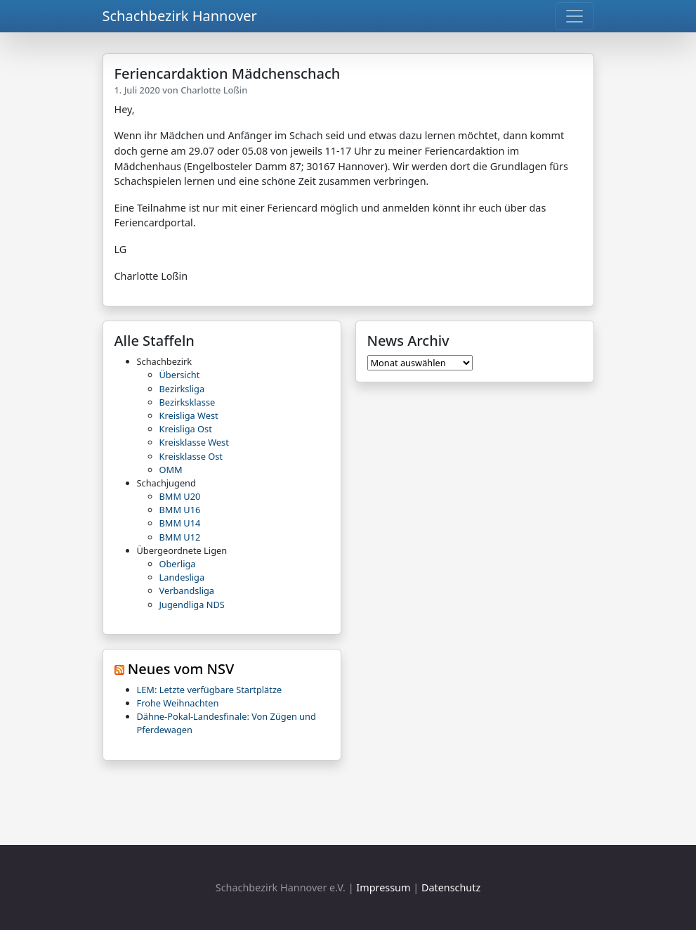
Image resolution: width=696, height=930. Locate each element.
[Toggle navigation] (574, 16)
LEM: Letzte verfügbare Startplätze (209, 689)
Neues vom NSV (181, 668)
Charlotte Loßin (213, 90)
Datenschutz (450, 887)
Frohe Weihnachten (178, 703)
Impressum (383, 887)
